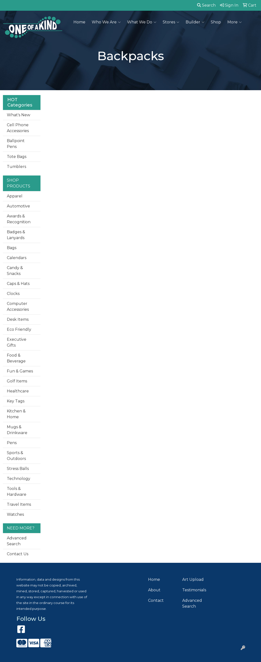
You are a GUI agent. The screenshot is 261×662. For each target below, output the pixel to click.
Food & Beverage (16, 358)
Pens (12, 442)
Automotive (18, 206)
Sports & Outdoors (16, 455)
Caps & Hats (18, 283)
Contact (156, 600)
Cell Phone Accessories (18, 128)
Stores (171, 22)
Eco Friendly (19, 329)
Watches (15, 514)
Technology (18, 478)
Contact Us (17, 554)
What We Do (141, 22)
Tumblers (16, 166)
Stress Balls (18, 468)
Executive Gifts (16, 342)
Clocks (13, 293)
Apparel (14, 196)
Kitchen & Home (16, 414)
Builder (195, 22)
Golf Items (17, 381)
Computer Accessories (18, 306)
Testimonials (194, 590)
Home (79, 22)
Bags (11, 247)
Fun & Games (20, 371)
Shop (216, 22)
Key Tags (15, 401)
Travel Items (19, 504)
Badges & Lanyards (16, 235)
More (234, 22)
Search (206, 5)
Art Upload (193, 579)
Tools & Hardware (16, 491)
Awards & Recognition (18, 219)
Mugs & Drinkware (17, 430)
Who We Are (106, 22)
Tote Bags (16, 156)
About (154, 590)
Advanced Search (17, 541)
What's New (18, 115)
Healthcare (18, 391)
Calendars (16, 257)
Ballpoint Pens (16, 143)
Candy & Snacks (15, 270)
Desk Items (18, 319)
